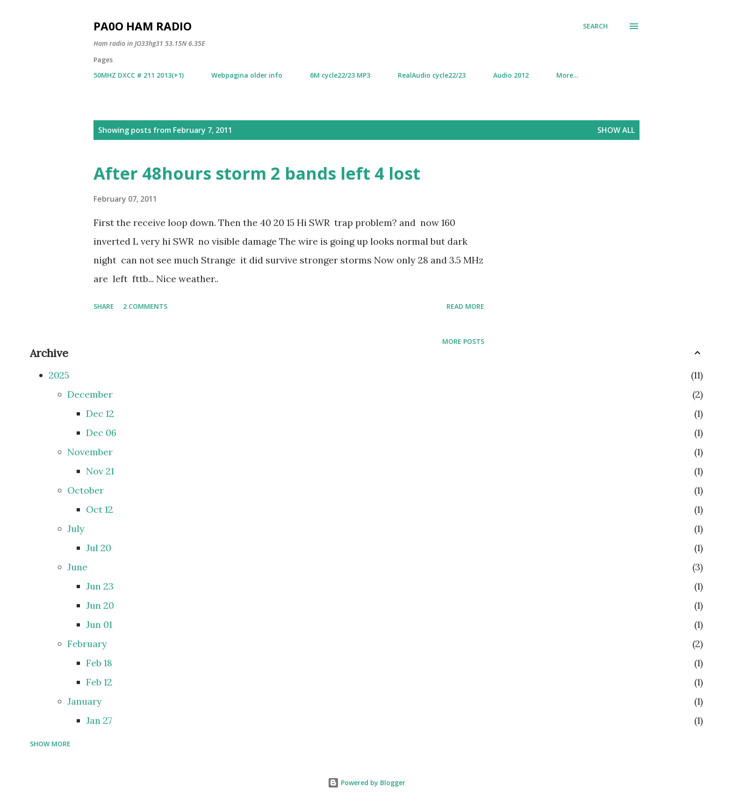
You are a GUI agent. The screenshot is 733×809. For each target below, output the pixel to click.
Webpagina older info (246, 75)
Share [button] (103, 306)
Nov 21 (100, 471)
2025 (59, 375)
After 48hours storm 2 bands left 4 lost (256, 173)
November (90, 452)
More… (567, 75)
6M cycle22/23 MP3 (340, 75)
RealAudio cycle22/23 (432, 75)
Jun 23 (100, 586)
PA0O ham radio (142, 26)
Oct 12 (99, 509)
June (77, 567)
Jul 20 (98, 548)
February (87, 643)
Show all (616, 130)
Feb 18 (99, 663)
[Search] (595, 26)
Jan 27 (99, 720)
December (90, 394)
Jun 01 (99, 624)
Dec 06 (101, 432)
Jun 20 (100, 605)
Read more (465, 306)
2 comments (145, 306)
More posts (463, 341)
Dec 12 (100, 413)
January (84, 701)
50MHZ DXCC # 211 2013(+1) (138, 75)
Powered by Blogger (366, 782)
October (85, 490)
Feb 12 (99, 682)
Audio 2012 (511, 75)
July (76, 528)
